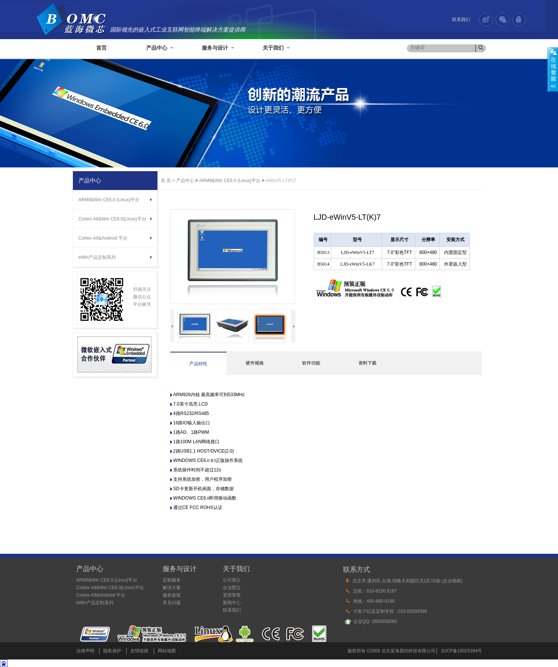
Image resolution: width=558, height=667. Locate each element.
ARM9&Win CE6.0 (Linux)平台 (109, 199)
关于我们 (276, 48)
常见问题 (172, 602)
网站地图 (167, 650)
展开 (552, 69)
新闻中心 (232, 602)
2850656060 (384, 621)
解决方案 (172, 587)
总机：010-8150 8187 (375, 591)
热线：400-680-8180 (374, 601)
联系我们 (461, 19)
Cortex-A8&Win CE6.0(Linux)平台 (112, 219)
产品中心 (159, 48)
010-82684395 (412, 611)
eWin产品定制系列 (97, 257)
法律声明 (85, 650)
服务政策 (172, 595)
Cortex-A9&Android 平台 (103, 238)
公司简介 (232, 580)
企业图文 (232, 587)
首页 (101, 48)
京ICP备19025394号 (461, 650)
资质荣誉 (232, 595)
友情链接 (139, 650)
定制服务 (172, 580)
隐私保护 (112, 650)
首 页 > (168, 180)
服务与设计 (218, 48)
